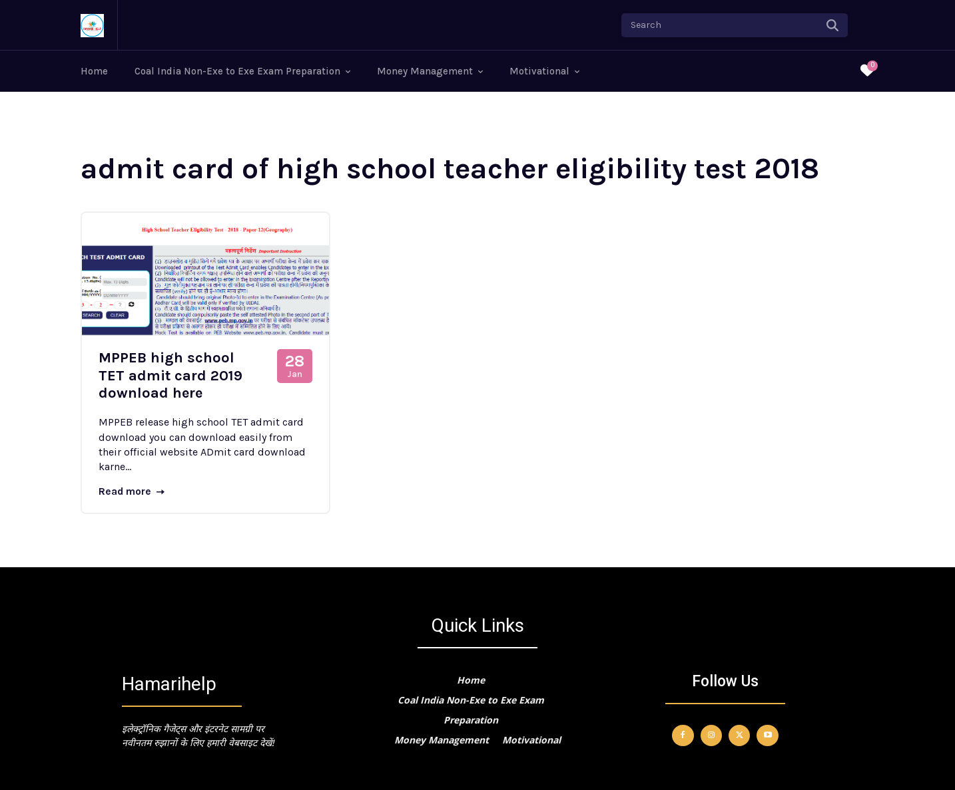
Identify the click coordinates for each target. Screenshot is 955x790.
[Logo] (92, 25)
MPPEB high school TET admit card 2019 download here (170, 375)
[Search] (832, 25)
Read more (132, 491)
